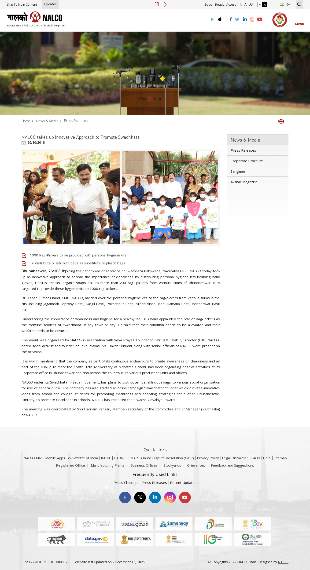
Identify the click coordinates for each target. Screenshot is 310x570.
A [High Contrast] (265, 4)
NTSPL (283, 562)
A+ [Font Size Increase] (250, 4)
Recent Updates (183, 482)
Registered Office (70, 467)
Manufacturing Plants (108, 467)
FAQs (255, 463)
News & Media (47, 120)
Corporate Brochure (247, 160)
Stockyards (172, 467)
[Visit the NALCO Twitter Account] (237, 20)
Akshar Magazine (244, 181)
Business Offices (144, 467)
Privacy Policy (208, 463)
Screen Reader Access (220, 4)
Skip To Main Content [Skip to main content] (22, 4)
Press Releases (76, 120)
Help (267, 463)
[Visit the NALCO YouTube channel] (259, 20)
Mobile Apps (55, 463)
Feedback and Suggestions (232, 467)
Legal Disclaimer (235, 463)
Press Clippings (126, 482)
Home (26, 120)
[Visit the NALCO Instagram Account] (252, 20)
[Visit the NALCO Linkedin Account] (244, 19)
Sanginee (238, 171)
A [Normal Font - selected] (245, 4)
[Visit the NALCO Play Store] (211, 19)
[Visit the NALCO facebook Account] (231, 19)
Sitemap (280, 463)
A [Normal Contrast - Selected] (260, 4)
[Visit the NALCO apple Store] (220, 18)
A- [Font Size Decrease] (241, 5)
